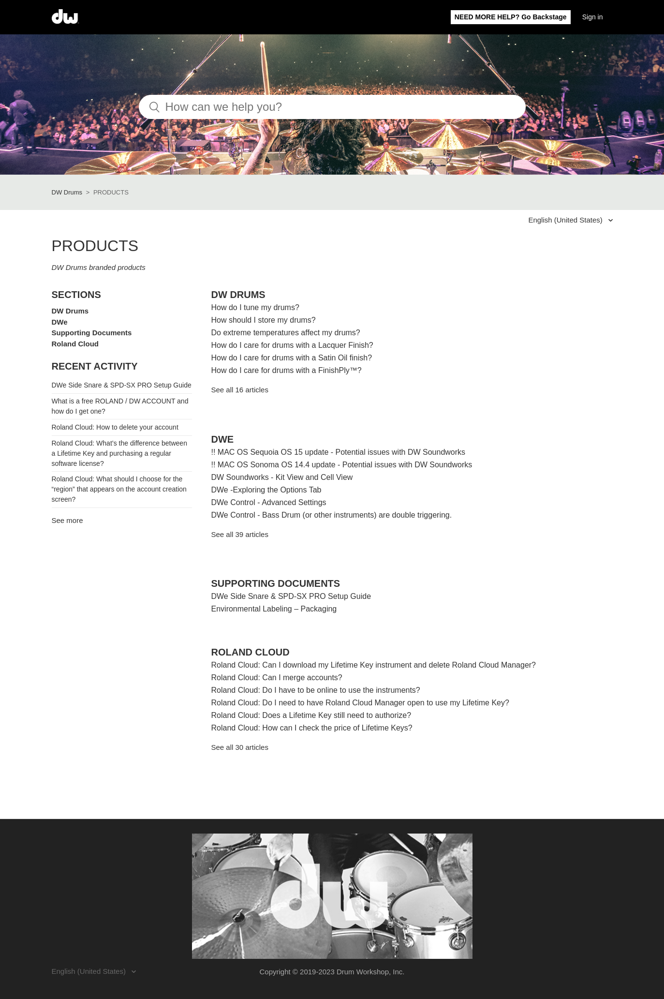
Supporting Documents (92, 332)
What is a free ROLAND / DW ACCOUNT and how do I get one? (120, 406)
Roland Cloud (75, 344)
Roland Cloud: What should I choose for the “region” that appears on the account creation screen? (119, 489)
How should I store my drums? (263, 320)
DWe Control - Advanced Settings (268, 502)
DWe (60, 322)
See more (67, 520)
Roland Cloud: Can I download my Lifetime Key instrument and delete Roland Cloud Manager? (373, 665)
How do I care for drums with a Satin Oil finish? (291, 358)
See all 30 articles (239, 747)
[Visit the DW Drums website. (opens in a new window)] (332, 896)
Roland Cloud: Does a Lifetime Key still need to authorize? (311, 715)
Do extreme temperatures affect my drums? (285, 332)
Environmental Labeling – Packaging (274, 609)
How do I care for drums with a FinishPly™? (286, 370)
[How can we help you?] (332, 107)
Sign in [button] (592, 17)
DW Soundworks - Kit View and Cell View (282, 477)
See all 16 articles (239, 390)
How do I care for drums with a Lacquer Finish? (292, 345)
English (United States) (566, 220)
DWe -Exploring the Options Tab (266, 490)
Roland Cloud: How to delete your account (115, 427)
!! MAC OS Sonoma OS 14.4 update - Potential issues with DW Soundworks (341, 465)
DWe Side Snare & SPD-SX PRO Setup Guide (122, 385)
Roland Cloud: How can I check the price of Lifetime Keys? (312, 728)
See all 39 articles (239, 534)
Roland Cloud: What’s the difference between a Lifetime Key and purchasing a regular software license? (119, 453)
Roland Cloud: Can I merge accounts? (276, 677)
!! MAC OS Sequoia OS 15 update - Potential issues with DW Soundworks (338, 452)
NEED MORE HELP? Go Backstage (511, 17)
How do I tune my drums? (255, 307)
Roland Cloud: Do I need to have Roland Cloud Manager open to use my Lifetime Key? (360, 703)
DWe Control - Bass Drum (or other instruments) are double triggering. (331, 515)
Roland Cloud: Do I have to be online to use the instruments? (315, 690)
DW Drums (67, 192)
